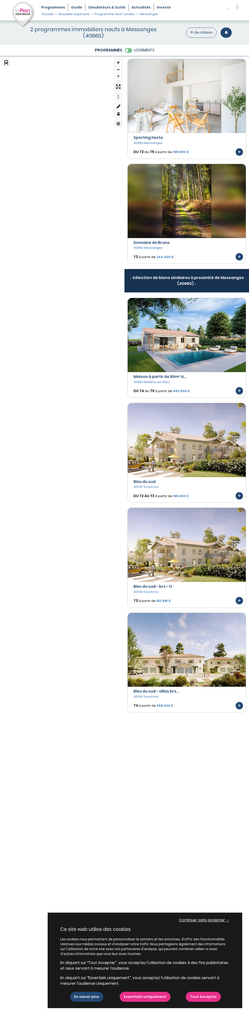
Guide (76, 7)
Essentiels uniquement (145, 996)
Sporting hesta (148, 137)
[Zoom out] (118, 69)
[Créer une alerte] (226, 33)
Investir (164, 7)
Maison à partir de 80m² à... (160, 376)
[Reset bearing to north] (118, 76)
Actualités (141, 7)
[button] (237, 7)
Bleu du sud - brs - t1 (152, 586)
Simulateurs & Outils (106, 7)
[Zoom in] (118, 62)
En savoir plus (86, 996)
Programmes (53, 7)
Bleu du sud (144, 481)
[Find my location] (118, 123)
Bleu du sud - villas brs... (156, 691)
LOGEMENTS (144, 50)
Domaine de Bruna (151, 242)
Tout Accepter (203, 996)
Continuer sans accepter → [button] (204, 920)
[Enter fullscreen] (118, 86)
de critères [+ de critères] (201, 32)
